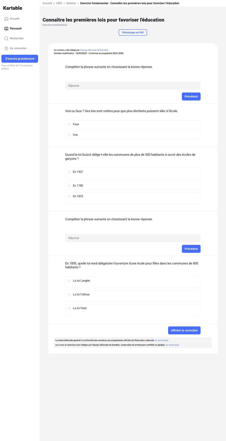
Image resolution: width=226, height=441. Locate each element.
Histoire (71, 3)
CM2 (59, 3)
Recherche (13, 38)
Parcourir (13, 28)
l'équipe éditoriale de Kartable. (94, 50)
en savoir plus (161, 340)
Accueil (11, 19)
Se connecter (15, 48)
